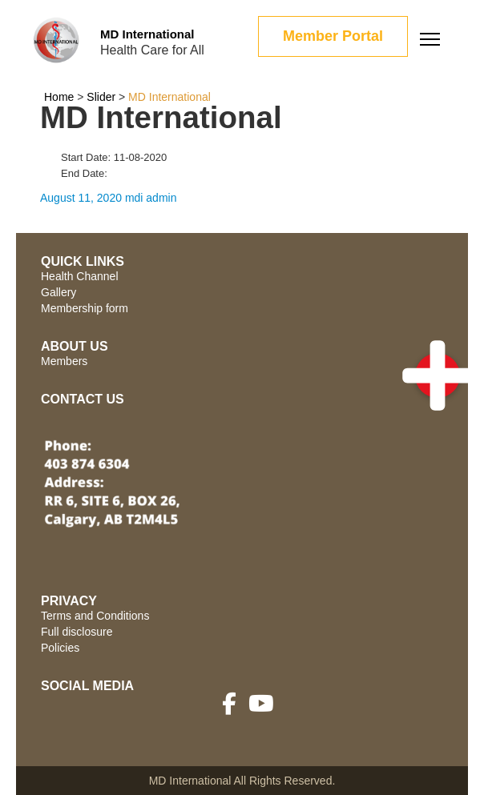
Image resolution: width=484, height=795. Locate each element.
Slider (101, 96)
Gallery (58, 292)
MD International (147, 34)
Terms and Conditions (95, 615)
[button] (437, 375)
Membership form (84, 308)
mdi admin (151, 197)
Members (64, 361)
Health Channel (80, 276)
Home (59, 96)
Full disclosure (76, 631)
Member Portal (333, 36)
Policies (60, 647)
